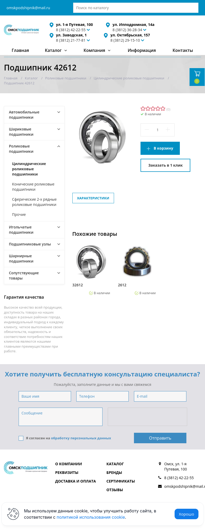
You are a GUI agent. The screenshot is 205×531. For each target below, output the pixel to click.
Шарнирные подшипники (21, 258)
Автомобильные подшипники (24, 115)
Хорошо (186, 514)
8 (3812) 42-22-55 (179, 477)
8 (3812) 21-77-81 (71, 40)
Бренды (114, 472)
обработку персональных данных (81, 438)
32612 (77, 285)
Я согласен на (65, 438)
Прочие (19, 214)
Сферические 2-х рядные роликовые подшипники (34, 202)
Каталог (53, 50)
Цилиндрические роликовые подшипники (29, 169)
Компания (94, 50)
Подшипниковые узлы (30, 244)
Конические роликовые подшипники (33, 187)
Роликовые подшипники (21, 149)
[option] (91, 268)
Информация (142, 50)
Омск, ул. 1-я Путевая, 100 (175, 466)
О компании (68, 463)
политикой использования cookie (91, 517)
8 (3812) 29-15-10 (125, 40)
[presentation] (148, 417)
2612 (122, 285)
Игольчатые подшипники (21, 230)
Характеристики (93, 198)
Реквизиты (66, 472)
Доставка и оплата (75, 481)
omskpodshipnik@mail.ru (28, 7)
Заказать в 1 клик (165, 165)
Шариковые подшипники (21, 132)
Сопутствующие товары (24, 275)
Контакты (182, 50)
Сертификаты (120, 481)
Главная (20, 50)
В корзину (163, 148)
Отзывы (114, 489)
